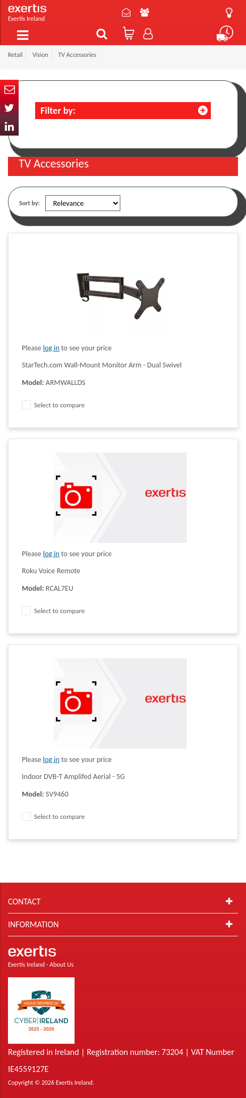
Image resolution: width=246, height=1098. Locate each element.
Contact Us (126, 12)
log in (51, 348)
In (9, 126)
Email (9, 89)
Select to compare (53, 405)
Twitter (9, 107)
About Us (144, 12)
